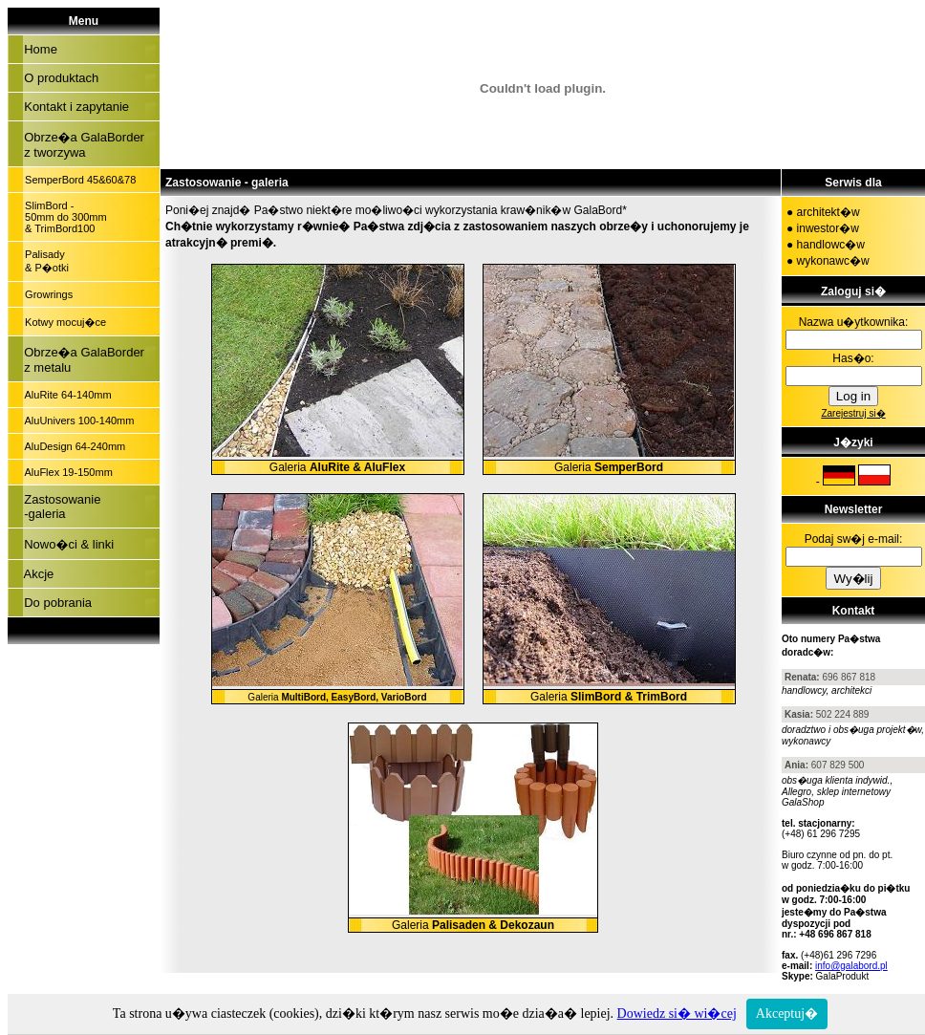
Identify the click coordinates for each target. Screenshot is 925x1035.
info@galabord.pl (851, 965)
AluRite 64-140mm (65, 394)
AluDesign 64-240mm (72, 446)
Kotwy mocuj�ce (62, 322)
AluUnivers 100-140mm (76, 420)
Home (37, 49)
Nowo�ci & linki (65, 544)
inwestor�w (828, 228)
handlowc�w (831, 244)
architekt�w (828, 212)
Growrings (46, 294)
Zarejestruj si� (853, 413)
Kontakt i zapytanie (73, 106)
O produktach (57, 78)
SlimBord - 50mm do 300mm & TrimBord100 (63, 217)
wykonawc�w (833, 261)
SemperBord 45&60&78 (77, 179)
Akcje (35, 574)
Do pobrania (54, 602)
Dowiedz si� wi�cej (677, 1013)
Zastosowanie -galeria (58, 506)
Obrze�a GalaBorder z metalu (80, 360)
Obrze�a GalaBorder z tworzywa (80, 145)
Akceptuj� (787, 1013)
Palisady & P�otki (44, 260)
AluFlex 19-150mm (66, 472)
